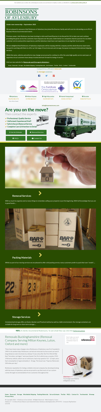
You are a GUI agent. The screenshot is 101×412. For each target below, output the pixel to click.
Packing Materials (40, 65)
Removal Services (37, 132)
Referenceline (79, 330)
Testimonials (72, 65)
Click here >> (72, 379)
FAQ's (60, 65)
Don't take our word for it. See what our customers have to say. (72, 339)
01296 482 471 (13, 98)
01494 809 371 (48, 98)
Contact (65, 65)
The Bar (56, 65)
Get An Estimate (15, 132)
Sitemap (91, 394)
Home (10, 65)
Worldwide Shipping (29, 65)
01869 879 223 (85, 98)
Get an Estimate (54, 394)
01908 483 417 (31, 98)
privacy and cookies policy (79, 2)
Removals (15, 65)
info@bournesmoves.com (50, 105)
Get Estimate (49, 65)
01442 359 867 (66, 98)
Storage (20, 65)
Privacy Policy (9, 396)
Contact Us (37, 138)
